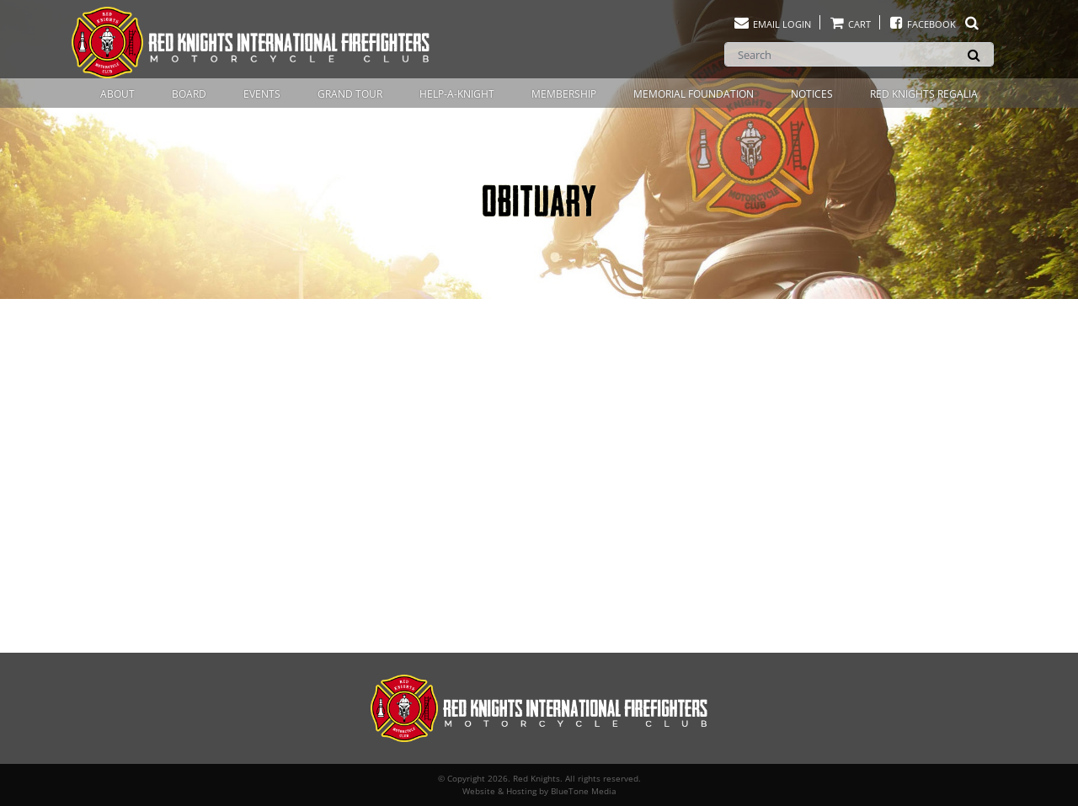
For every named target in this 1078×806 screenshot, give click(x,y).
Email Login (772, 24)
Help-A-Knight (456, 94)
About (117, 94)
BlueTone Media (583, 791)
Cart (850, 24)
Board (189, 94)
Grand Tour (350, 94)
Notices (812, 94)
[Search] (859, 54)
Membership (563, 94)
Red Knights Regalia (924, 94)
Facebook (934, 24)
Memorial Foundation (693, 94)
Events (261, 94)
